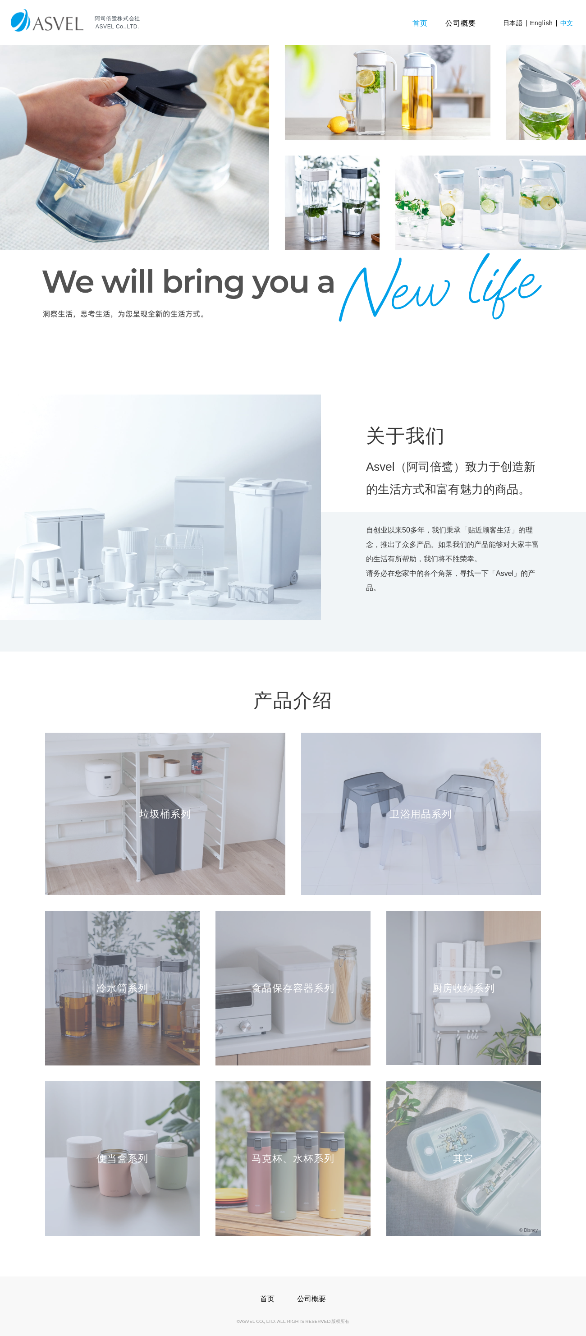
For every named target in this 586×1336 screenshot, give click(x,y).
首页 (267, 1299)
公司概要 (311, 1299)
